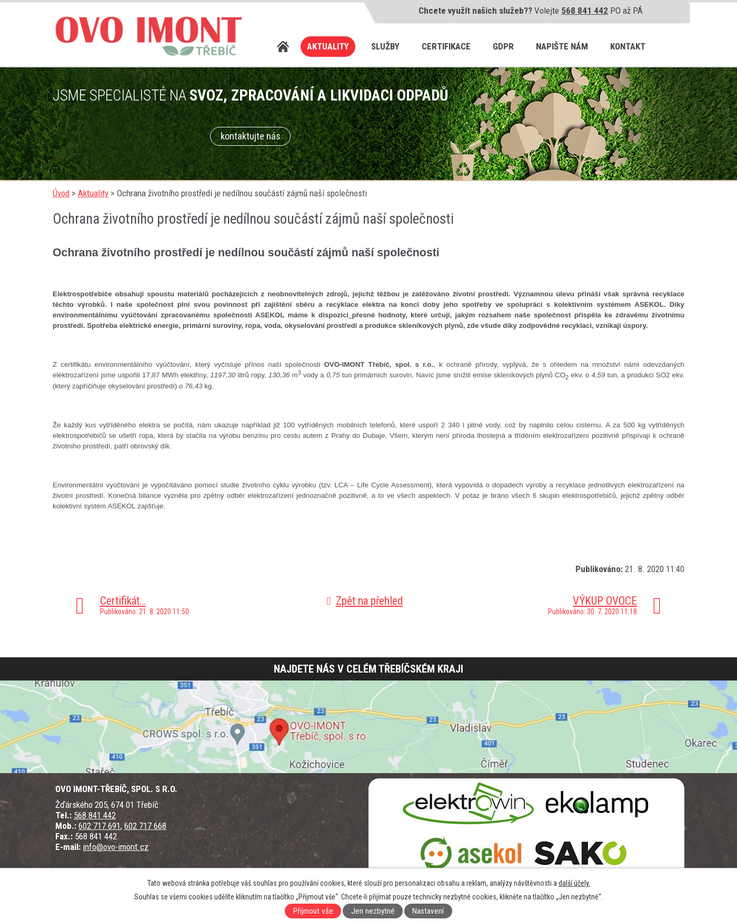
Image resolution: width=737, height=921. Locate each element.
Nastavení (428, 911)
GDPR (503, 46)
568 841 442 (584, 10)
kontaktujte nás (251, 136)
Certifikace (446, 46)
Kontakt (627, 46)
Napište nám (562, 46)
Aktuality (328, 46)
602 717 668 (145, 825)
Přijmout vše (313, 911)
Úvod (283, 46)
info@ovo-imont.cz (115, 847)
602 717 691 (99, 825)
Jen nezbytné (373, 911)
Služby (385, 46)
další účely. (574, 883)
